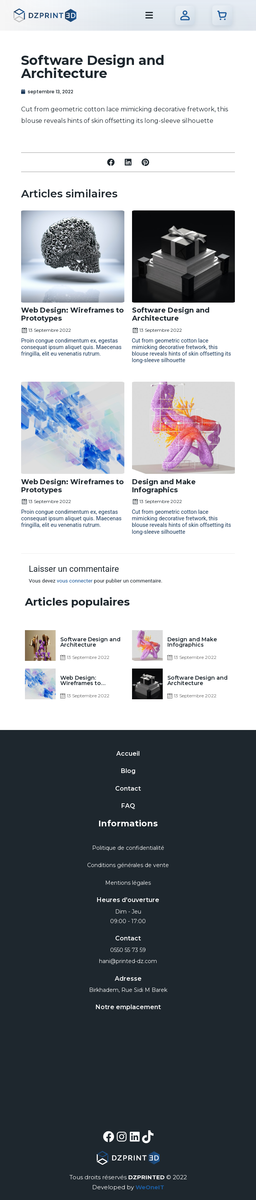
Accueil (128, 753)
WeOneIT (149, 1187)
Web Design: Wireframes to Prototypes (72, 314)
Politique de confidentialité (128, 847)
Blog (128, 771)
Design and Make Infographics (164, 486)
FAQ (128, 805)
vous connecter (74, 581)
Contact (128, 788)
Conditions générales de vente (128, 865)
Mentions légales (128, 882)
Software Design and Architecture (171, 314)
